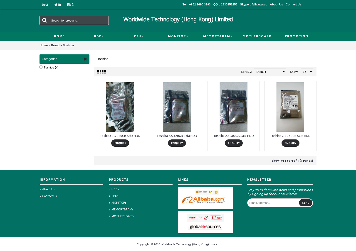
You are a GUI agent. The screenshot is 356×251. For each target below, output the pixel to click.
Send (305, 202)
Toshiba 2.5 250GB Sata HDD (120, 136)
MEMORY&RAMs (121, 210)
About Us (47, 190)
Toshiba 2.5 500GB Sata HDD (233, 136)
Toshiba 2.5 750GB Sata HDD (290, 136)
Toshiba (68, 45)
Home (44, 45)
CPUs (114, 196)
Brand (55, 45)
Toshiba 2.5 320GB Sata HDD (177, 136)
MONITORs (117, 203)
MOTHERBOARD (121, 216)
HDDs (114, 189)
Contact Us (48, 196)
